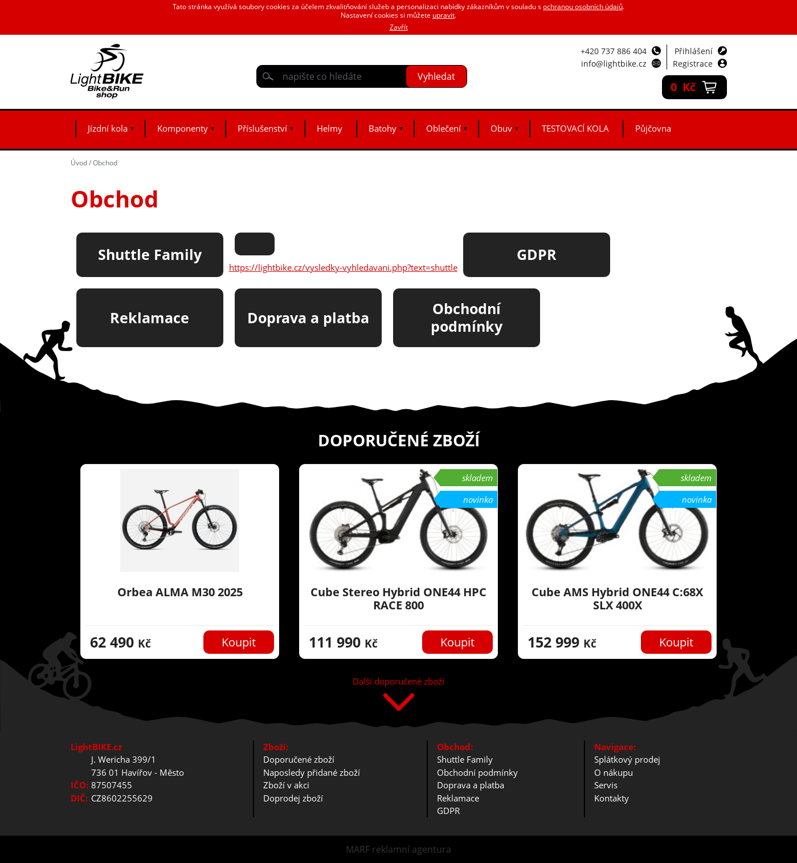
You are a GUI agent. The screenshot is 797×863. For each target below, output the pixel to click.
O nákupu (613, 772)
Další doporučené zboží (398, 682)
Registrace (693, 63)
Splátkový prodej (627, 759)
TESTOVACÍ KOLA (575, 128)
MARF (358, 849)
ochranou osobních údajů (583, 6)
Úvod (79, 163)
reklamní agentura (411, 849)
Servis (606, 785)
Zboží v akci (286, 785)
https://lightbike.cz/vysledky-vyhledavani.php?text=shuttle (343, 267)
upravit (443, 15)
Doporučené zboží (298, 759)
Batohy (383, 128)
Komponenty (182, 128)
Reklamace (458, 798)
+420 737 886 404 (614, 51)
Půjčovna (653, 128)
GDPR (448, 810)
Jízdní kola (108, 128)
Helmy (329, 128)
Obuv (501, 128)
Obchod (105, 163)
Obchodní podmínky (477, 772)
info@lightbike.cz (614, 63)
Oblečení (443, 128)
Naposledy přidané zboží (311, 772)
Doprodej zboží (293, 798)
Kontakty (611, 798)
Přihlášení (694, 51)
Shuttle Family (465, 759)
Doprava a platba (470, 785)
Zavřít (399, 27)
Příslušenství (262, 128)
